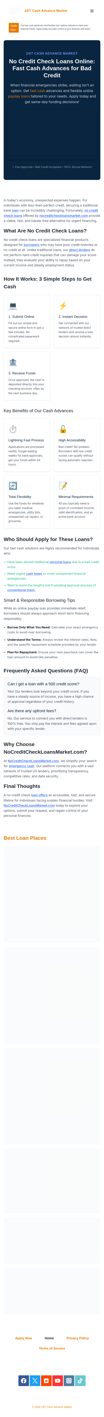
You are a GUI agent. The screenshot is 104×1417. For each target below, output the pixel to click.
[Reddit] (46, 1380)
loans (25, 96)
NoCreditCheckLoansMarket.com (33, 761)
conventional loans (21, 590)
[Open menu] (91, 11)
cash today (34, 573)
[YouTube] (57, 1380)
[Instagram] (69, 1380)
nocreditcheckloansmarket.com (63, 216)
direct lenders (79, 250)
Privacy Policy (78, 1338)
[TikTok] (80, 1380)
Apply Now (14, 27)
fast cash (37, 91)
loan (15, 210)
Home (49, 1338)
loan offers (39, 795)
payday (14, 96)
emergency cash (21, 766)
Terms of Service (52, 1348)
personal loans (60, 562)
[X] (35, 1380)
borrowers (31, 245)
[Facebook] (23, 1380)
